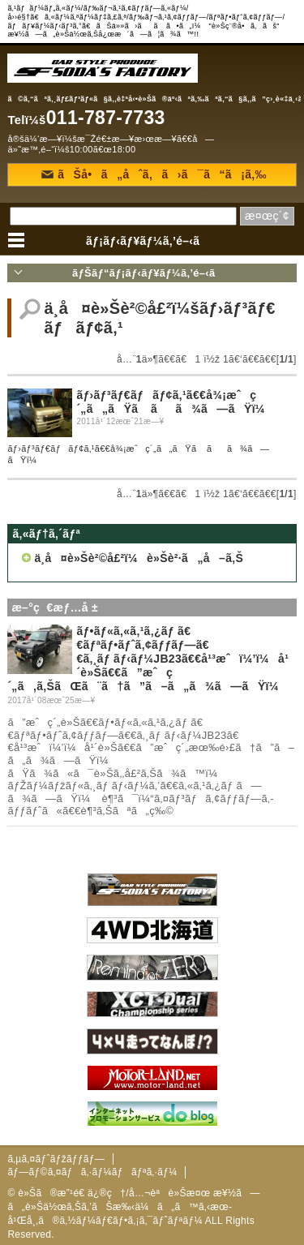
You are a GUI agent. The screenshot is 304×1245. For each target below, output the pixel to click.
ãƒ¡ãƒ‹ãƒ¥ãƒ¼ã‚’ (152, 240)
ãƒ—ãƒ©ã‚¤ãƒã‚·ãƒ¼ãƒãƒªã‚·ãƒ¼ (92, 1172)
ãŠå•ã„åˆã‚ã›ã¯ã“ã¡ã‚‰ (154, 174)
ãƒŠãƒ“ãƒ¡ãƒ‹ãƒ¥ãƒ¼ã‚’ (152, 273)
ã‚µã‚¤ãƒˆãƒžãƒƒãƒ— (56, 1159)
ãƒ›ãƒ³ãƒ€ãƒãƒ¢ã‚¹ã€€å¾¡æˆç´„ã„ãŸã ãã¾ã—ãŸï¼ (175, 402)
